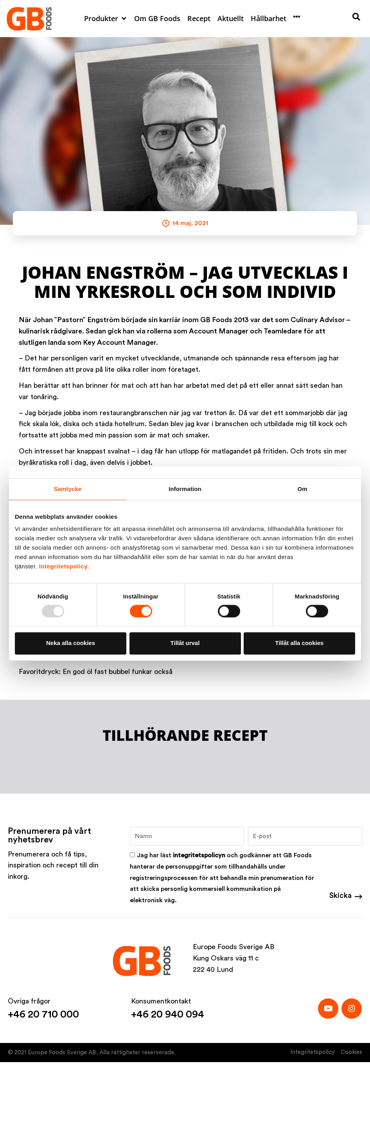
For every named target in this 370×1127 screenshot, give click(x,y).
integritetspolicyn (199, 855)
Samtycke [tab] (68, 489)
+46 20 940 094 (167, 1014)
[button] (105, 18)
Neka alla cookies (70, 643)
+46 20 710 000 (43, 1014)
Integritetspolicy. (64, 566)
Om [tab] (302, 489)
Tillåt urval (185, 643)
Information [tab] (185, 489)
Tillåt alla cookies (299, 643)
